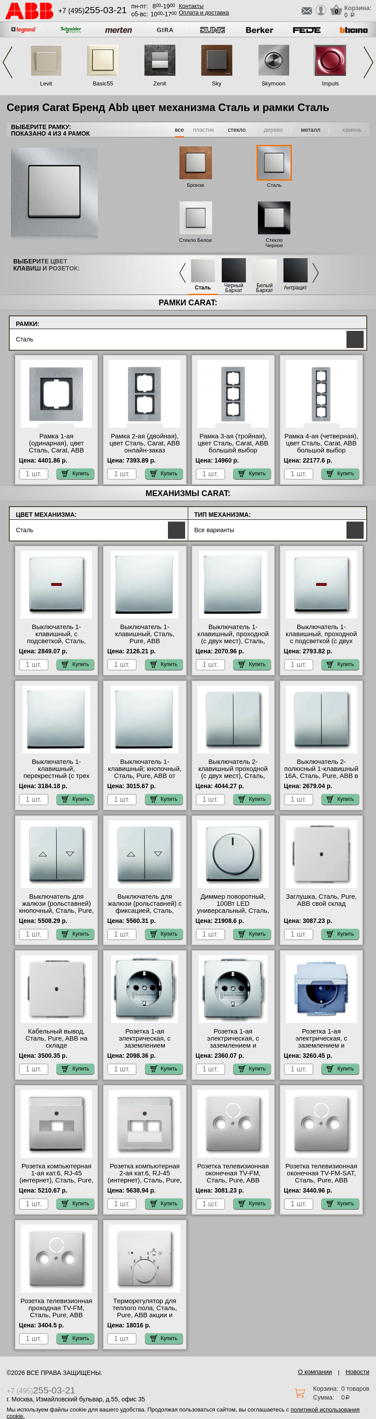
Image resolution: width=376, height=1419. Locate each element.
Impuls (330, 83)
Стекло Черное (274, 242)
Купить (75, 473)
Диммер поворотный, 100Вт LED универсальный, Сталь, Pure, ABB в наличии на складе (233, 910)
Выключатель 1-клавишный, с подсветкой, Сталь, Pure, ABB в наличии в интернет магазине (56, 641)
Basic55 (103, 83)
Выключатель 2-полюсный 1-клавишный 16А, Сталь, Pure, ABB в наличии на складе (321, 772)
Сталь (274, 185)
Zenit (159, 83)
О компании (315, 1371)
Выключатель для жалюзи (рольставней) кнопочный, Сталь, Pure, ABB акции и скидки (56, 907)
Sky (217, 83)
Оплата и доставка (204, 12)
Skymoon (273, 83)
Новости (357, 1371)
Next (368, 62)
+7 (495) (92, 11)
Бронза (195, 185)
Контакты (191, 6)
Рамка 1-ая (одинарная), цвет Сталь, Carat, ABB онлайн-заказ (56, 447)
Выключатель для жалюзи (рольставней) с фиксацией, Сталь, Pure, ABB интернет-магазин (145, 910)
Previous (7, 62)
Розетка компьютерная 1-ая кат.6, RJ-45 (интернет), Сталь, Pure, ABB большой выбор (56, 1177)
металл (310, 129)
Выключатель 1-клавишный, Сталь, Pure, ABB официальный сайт (145, 637)
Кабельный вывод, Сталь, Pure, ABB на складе (57, 1038)
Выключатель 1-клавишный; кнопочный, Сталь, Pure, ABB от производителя (145, 772)
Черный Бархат (233, 288)
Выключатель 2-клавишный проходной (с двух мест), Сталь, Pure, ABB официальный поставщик (233, 779)
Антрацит (295, 287)
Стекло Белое (195, 240)
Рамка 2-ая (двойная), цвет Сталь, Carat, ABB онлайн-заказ (144, 443)
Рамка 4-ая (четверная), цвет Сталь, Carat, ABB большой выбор (321, 443)
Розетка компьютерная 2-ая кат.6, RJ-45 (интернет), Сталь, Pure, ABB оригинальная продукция (145, 1180)
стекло (237, 129)
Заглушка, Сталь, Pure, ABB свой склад (321, 900)
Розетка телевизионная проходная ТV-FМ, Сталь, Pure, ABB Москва (57, 1311)
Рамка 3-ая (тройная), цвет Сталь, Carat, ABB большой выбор (233, 443)
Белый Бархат (264, 288)
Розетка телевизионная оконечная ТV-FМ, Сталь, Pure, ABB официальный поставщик (233, 1180)
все (179, 129)
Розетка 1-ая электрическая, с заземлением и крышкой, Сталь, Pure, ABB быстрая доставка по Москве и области (321, 1049)
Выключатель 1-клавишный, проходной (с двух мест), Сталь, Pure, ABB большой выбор (233, 641)
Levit (46, 83)
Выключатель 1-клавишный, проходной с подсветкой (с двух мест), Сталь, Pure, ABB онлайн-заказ (321, 641)
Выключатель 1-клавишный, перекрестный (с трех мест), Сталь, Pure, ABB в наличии (56, 775)
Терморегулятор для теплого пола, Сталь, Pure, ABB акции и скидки (144, 1311)
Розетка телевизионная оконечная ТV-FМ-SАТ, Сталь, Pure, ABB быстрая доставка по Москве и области (321, 1180)
